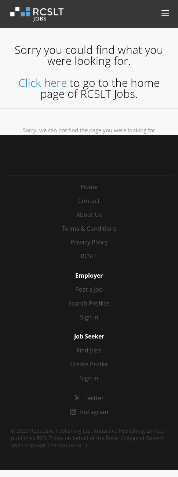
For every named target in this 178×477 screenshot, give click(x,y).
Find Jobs (89, 350)
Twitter (94, 398)
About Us (89, 215)
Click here (42, 82)
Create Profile (89, 364)
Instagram (94, 412)
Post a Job (89, 289)
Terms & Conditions (89, 229)
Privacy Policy (89, 242)
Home (89, 187)
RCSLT (89, 256)
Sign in (89, 317)
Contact (89, 201)
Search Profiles (89, 303)
